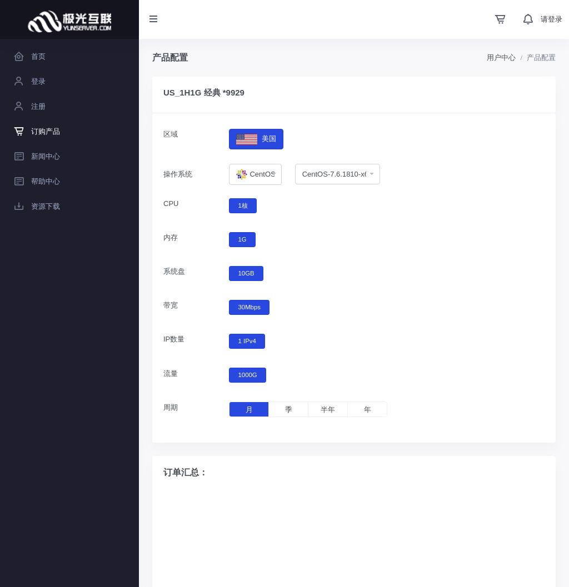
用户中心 (501, 57)
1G (242, 239)
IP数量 (173, 339)
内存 (170, 237)
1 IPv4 (247, 340)
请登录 (551, 19)
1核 (243, 205)
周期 (170, 407)
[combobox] (255, 174)
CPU (170, 203)
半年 (328, 409)
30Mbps (249, 306)
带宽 (170, 305)
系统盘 (174, 271)
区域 (170, 134)
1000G (247, 374)
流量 (170, 373)
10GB (246, 273)
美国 (256, 139)
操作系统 (177, 174)
